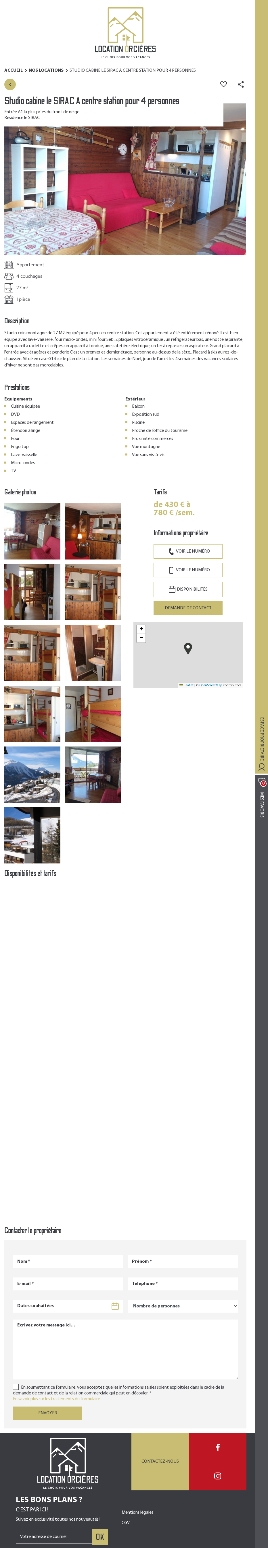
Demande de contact (188, 608)
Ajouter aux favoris (223, 84)
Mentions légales (137, 1512)
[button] (125, 178)
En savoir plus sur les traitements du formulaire (56, 1399)
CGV (126, 1523)
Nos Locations (46, 70)
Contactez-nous (160, 1461)
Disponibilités (192, 589)
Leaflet (186, 685)
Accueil (13, 70)
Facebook (217, 1447)
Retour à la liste (10, 84)
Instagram (217, 1476)
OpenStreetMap (210, 685)
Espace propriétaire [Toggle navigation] (261, 739)
